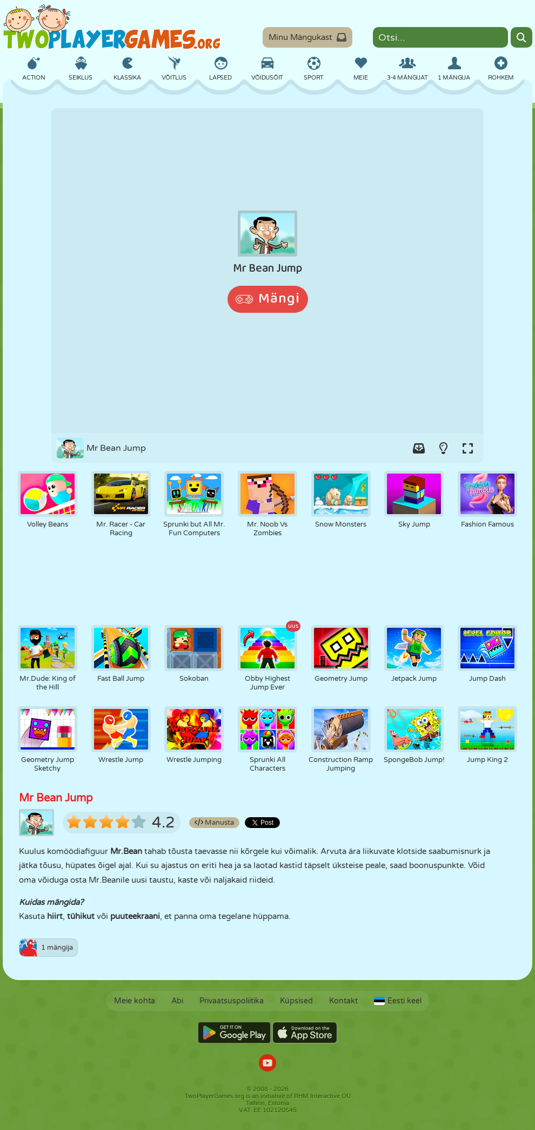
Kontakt (343, 1001)
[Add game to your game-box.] (419, 448)
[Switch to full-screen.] (467, 448)
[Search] (521, 37)
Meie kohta (134, 1001)
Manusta (214, 822)
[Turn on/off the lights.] (443, 448)
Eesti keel (398, 1001)
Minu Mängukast (307, 37)
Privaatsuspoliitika (231, 1001)
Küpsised (296, 1001)
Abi (177, 1001)
